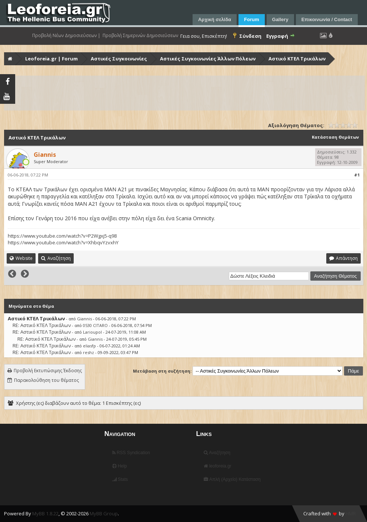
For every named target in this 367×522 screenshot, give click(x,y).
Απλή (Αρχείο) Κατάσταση (232, 479)
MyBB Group (104, 513)
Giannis (84, 318)
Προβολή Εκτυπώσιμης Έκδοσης (48, 370)
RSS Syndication (131, 452)
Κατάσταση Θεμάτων (335, 137)
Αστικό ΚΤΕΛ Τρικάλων (297, 58)
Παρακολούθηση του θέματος (46, 380)
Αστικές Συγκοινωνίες (119, 58)
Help (119, 466)
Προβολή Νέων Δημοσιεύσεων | (66, 36)
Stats (120, 479)
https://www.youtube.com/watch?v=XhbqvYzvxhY (63, 242)
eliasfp (89, 345)
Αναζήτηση (217, 452)
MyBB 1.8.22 (45, 513)
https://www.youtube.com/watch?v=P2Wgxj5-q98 (62, 235)
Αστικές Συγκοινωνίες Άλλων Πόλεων (208, 58)
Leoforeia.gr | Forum (51, 58)
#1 (357, 175)
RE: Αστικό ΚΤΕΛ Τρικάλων (42, 325)
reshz (88, 352)
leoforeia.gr (217, 466)
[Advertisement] (184, 93)
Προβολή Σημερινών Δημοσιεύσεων (140, 36)
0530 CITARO (95, 325)
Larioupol (92, 332)
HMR (351, 513)
